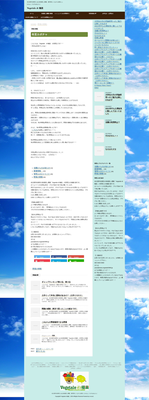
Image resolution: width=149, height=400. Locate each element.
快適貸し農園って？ (57, 366)
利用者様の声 (92, 13)
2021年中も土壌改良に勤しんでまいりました (113, 111)
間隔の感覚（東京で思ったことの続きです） (60, 309)
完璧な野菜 (98, 38)
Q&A (77, 13)
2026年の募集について (31, 17)
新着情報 (38, 171)
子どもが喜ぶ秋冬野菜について (103, 363)
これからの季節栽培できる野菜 (54, 322)
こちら (35, 130)
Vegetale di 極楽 (35, 8)
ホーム (32, 13)
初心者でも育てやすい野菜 (85, 363)
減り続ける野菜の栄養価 (91, 364)
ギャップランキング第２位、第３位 (56, 282)
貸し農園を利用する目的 (43, 366)
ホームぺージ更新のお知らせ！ (107, 40)
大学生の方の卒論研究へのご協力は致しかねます (113, 97)
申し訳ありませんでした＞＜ (106, 47)
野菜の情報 (38, 177)
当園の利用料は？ (101, 31)
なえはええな (99, 36)
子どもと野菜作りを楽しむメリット (57, 364)
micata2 (92, 396)
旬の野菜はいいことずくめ (75, 364)
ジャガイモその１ (101, 45)
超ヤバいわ (40, 351)
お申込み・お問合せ (107, 13)
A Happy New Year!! (102, 85)
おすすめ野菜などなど (47, 17)
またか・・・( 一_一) (44, 349)
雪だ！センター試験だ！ (104, 83)
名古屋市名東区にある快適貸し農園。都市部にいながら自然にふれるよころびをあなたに (74, 393)
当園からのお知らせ (42, 168)
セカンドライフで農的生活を (68, 363)
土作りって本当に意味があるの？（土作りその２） (62, 295)
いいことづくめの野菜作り (62, 13)
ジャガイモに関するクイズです (107, 43)
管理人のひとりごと (42, 174)
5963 (96, 88)
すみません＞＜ (100, 33)
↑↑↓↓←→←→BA (49, 336)
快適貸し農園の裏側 (47, 13)
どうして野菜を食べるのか (52, 363)
